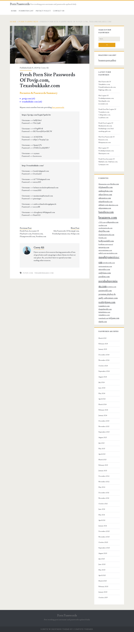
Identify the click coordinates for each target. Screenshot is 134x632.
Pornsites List (26, 11)
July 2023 (101, 443)
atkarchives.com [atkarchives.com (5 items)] (105, 194)
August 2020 (102, 553)
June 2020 (101, 564)
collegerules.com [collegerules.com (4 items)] (112, 222)
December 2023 (103, 421)
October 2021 (103, 504)
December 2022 (103, 476)
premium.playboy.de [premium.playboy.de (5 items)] (107, 294)
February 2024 (103, 410)
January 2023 (102, 471)
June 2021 (101, 509)
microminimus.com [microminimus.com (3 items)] (105, 250)
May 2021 (101, 515)
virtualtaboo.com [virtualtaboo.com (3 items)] (104, 315)
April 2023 (101, 454)
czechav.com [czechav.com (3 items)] (102, 225)
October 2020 (103, 542)
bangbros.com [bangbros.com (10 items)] (106, 212)
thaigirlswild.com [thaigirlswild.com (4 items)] (105, 309)
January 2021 (102, 526)
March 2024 (102, 404)
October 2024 (103, 366)
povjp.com (28, 273)
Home (13, 11)
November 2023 (103, 426)
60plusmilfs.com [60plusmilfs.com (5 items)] (105, 187)
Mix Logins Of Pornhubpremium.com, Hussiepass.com (106, 150)
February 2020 (103, 586)
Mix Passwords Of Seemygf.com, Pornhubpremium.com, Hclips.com (65, 232)
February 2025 (103, 344)
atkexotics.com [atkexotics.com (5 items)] (104, 198)
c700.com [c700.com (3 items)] (101, 222)
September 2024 (104, 371)
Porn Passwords (20, 4)
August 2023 (102, 437)
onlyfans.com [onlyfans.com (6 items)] (104, 272)
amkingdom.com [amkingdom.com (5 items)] (105, 191)
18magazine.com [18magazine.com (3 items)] (104, 184)
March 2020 (102, 581)
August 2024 (102, 377)
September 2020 (104, 548)
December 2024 (103, 355)
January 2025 (102, 349)
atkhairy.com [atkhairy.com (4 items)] (103, 205)
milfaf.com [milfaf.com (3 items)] (102, 253)
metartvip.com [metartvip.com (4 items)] (103, 247)
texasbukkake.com (44, 273)
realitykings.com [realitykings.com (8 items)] (106, 302)
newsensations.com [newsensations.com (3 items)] (105, 266)
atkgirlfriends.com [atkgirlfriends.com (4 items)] (105, 201)
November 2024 (103, 360)
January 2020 (102, 592)
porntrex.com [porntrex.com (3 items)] (111, 287)
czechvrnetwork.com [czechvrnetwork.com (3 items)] (105, 228)
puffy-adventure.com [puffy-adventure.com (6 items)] (108, 298)
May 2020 (101, 570)
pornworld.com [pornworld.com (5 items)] (105, 290)
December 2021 (103, 493)
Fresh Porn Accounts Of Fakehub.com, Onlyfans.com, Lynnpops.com (108, 161)
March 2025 (102, 338)
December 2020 (104, 531)
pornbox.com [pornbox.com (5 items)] (104, 276)
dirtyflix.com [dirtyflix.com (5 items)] (103, 231)
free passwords (58, 107)
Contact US (58, 11)
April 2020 (102, 575)
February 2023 (103, 465)
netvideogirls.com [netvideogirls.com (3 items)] (109, 263)
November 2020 (104, 537)
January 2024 (102, 415)
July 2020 (101, 559)
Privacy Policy (43, 11)
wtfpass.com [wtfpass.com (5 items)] (114, 318)
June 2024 (101, 388)
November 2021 (103, 498)
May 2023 (101, 449)
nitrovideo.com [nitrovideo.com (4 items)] (104, 269)
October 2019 (103, 597)
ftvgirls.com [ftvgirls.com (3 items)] (102, 238)
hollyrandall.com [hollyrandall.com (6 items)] (106, 241)
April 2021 (101, 520)
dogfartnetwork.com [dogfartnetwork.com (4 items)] (106, 235)
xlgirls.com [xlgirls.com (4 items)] (102, 321)
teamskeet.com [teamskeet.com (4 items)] (103, 306)
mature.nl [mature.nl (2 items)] (110, 244)
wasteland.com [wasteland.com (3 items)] (103, 318)
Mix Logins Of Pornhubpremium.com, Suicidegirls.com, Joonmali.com (106, 100)
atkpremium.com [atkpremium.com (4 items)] (104, 208)
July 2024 (101, 382)
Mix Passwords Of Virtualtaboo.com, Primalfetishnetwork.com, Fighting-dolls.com (107, 86)
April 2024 (101, 399)
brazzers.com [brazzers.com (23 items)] (107, 217)
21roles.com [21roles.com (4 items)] (114, 184)
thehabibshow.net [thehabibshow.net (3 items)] (104, 312)
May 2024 (101, 393)
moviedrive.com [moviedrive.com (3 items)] (111, 253)
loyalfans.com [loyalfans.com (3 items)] (103, 244)
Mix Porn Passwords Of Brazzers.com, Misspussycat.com (106, 139)
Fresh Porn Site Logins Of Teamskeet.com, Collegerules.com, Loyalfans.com (107, 113)
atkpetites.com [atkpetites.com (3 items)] (113, 205)
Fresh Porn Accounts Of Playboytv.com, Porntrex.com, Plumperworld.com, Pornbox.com (33, 234)
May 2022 (101, 487)
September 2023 (103, 432)
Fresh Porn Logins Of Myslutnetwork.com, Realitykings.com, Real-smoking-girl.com (106, 127)
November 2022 (103, 482)
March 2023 (102, 460)
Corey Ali (45, 68)
